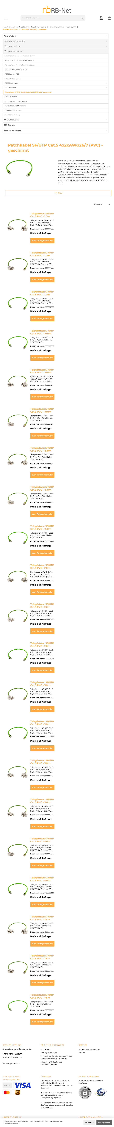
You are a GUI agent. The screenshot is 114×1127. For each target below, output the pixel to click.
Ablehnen (89, 1123)
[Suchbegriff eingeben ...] (50, 18)
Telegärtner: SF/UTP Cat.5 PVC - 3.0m (52, 652)
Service (83, 994)
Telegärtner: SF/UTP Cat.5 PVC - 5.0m (52, 762)
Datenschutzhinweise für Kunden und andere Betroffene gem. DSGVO (69, 1104)
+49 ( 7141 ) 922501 (12, 1002)
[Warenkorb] (108, 18)
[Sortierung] (102, 204)
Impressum (45, 998)
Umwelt (82, 1002)
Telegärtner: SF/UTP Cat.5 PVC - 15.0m (52, 433)
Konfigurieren (104, 1123)
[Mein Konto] (101, 18)
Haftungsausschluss (49, 1002)
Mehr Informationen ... (11, 1124)
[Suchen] (82, 18)
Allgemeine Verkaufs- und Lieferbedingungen (57, 1106)
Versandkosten (51, 1110)
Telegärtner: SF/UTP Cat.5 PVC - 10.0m (53, 323)
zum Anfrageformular (69, 238)
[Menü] (6, 18)
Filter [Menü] (58, 192)
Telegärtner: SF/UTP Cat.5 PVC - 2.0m (52, 543)
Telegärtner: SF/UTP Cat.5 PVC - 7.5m (52, 872)
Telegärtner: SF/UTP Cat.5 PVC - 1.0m (52, 213)
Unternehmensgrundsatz (89, 998)
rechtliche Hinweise (53, 994)
